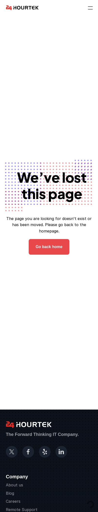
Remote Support (21, 509)
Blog (10, 493)
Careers (13, 501)
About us (14, 484)
